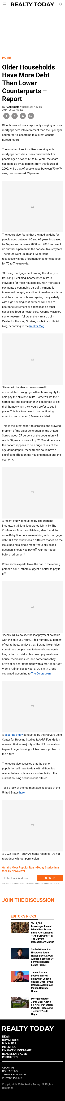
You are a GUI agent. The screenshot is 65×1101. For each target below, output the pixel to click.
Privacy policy (12, 1078)
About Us (8, 1067)
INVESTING (9, 1047)
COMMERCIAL (11, 1040)
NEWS (6, 1036)
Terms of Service (14, 1074)
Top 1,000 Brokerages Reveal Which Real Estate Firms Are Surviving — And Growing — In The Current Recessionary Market (42, 932)
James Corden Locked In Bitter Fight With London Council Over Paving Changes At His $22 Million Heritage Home (42, 981)
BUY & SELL (9, 1043)
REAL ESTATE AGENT (15, 1053)
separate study (14, 734)
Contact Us (10, 1071)
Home (6, 58)
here (22, 792)
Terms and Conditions (33, 883)
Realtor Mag (36, 326)
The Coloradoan (41, 673)
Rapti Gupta (13, 107)
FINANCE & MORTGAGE (17, 1050)
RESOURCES (10, 1057)
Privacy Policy (53, 883)
